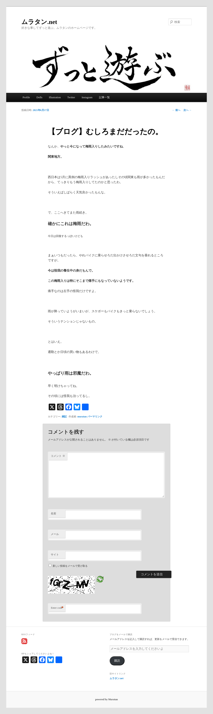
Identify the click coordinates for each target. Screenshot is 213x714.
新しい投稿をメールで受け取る (70, 565)
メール (55, 534)
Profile (26, 97)
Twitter (71, 97)
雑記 (64, 416)
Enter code (57, 608)
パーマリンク (94, 416)
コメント (58, 455)
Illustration (55, 97)
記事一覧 (104, 97)
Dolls (39, 97)
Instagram (87, 97)
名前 (53, 513)
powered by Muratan (106, 699)
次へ (187, 110)
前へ (176, 110)
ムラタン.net (39, 21)
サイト (55, 554)
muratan (82, 416)
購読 (117, 660)
